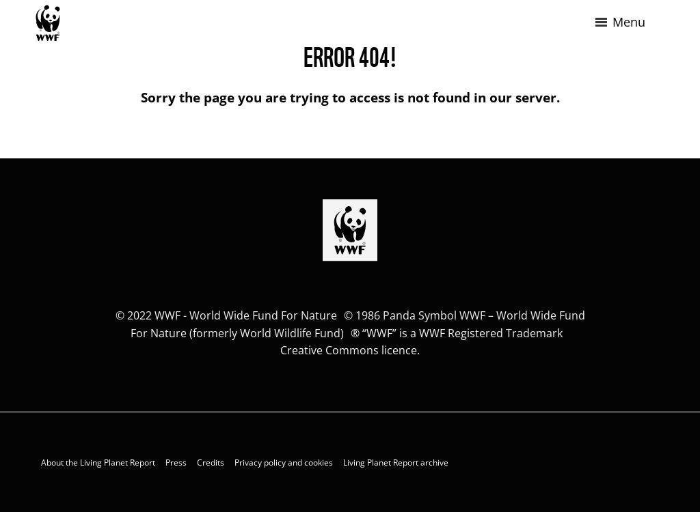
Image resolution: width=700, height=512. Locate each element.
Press (176, 462)
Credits (210, 462)
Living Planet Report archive (395, 462)
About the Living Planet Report (98, 462)
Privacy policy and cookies (283, 462)
